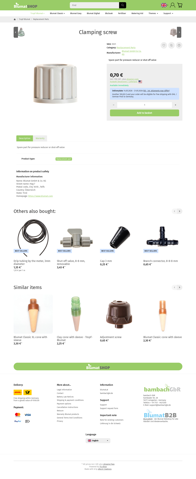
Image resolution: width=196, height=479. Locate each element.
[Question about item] (179, 45)
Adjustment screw (110, 337)
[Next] (179, 211)
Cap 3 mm (106, 260)
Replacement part (63, 159)
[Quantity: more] (175, 105)
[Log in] (172, 5)
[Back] (174, 211)
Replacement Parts (126, 47)
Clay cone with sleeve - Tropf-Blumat (75, 339)
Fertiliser (122, 13)
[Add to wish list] (164, 45)
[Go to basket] (179, 5)
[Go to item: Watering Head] (22, 32)
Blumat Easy (75, 13)
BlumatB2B (147, 419)
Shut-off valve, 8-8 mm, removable (71, 262)
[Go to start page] (25, 5)
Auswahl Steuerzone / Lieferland (126, 81)
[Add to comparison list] (171, 45)
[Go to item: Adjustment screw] (174, 32)
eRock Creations (104, 469)
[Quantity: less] (113, 105)
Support (168, 13)
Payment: (19, 407)
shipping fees (108, 464)
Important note (108, 415)
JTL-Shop (103, 467)
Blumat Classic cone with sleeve (162, 337)
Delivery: (18, 385)
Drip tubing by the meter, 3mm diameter (32, 262)
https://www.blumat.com (40, 196)
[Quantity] (144, 105)
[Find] (98, 5)
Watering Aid (137, 13)
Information (106, 385)
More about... (64, 385)
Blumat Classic (57, 13)
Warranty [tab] (40, 138)
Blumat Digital (93, 13)
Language (91, 434)
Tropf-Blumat (37, 13)
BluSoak (109, 13)
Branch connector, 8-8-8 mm (160, 260)
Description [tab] (24, 138)
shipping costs (132, 79)
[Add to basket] (144, 113)
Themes (153, 13)
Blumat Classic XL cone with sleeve (30, 339)
